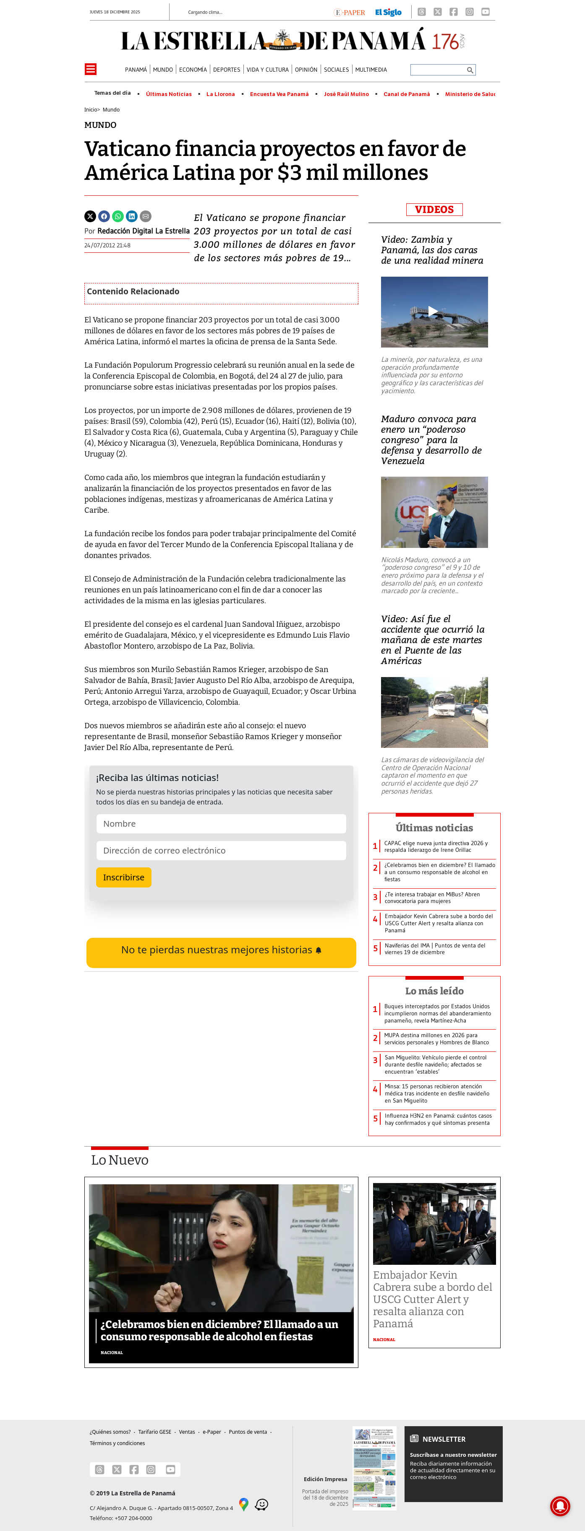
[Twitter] (90, 215)
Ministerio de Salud (471, 94)
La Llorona (220, 94)
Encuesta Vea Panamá (279, 94)
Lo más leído (434, 991)
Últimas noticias (435, 828)
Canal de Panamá (407, 94)
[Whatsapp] (118, 215)
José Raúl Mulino (346, 94)
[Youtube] (486, 11)
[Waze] (261, 1504)
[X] (438, 11)
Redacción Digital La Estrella (143, 231)
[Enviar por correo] (145, 215)
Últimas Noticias (169, 94)
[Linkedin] (132, 215)
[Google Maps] (244, 1504)
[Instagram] (470, 11)
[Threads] (422, 11)
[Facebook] (454, 11)
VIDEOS (434, 209)
